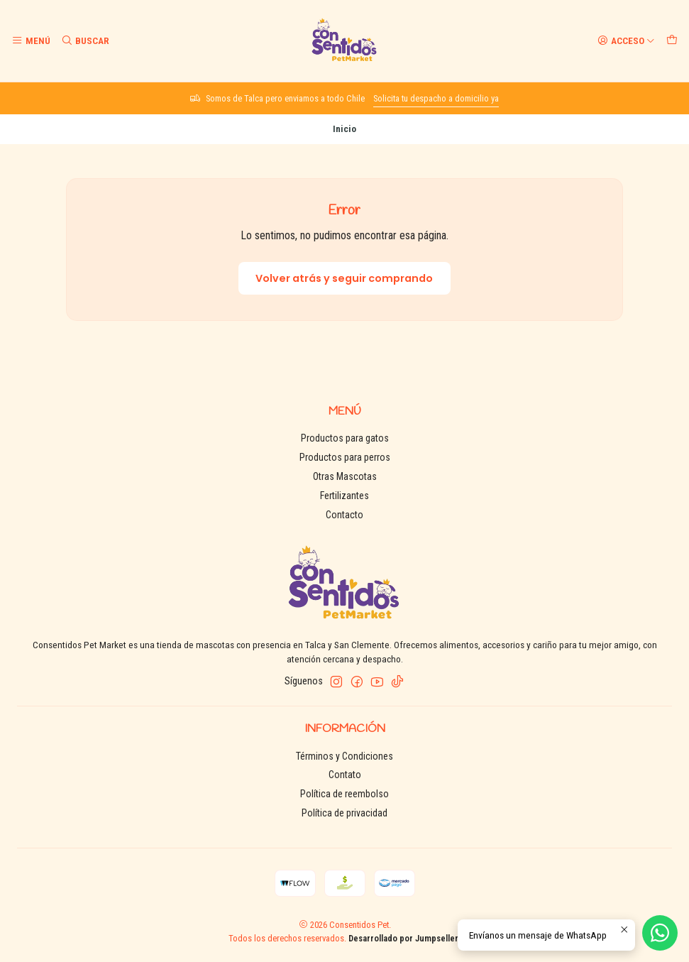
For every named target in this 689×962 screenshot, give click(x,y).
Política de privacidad (344, 813)
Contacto (344, 514)
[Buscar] (84, 40)
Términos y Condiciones (344, 756)
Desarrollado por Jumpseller (403, 938)
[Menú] (31, 40)
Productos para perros (344, 457)
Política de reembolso (344, 793)
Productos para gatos (345, 438)
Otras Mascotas (345, 476)
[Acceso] (626, 40)
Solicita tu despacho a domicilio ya (436, 98)
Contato (345, 774)
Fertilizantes (344, 495)
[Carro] (671, 40)
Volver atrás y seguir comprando (344, 278)
